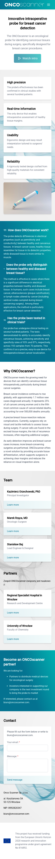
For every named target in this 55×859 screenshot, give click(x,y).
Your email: (13, 742)
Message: (12, 756)
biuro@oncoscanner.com (16, 813)
